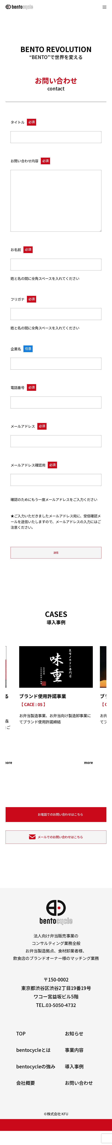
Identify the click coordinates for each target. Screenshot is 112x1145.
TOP (21, 1047)
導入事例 (74, 1080)
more (6, 769)
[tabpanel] (56, 712)
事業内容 (74, 1064)
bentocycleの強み (35, 1080)
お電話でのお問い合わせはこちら (60, 823)
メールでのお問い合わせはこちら (60, 849)
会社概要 (25, 1097)
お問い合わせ (79, 1097)
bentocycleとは (33, 1064)
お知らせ (74, 1047)
